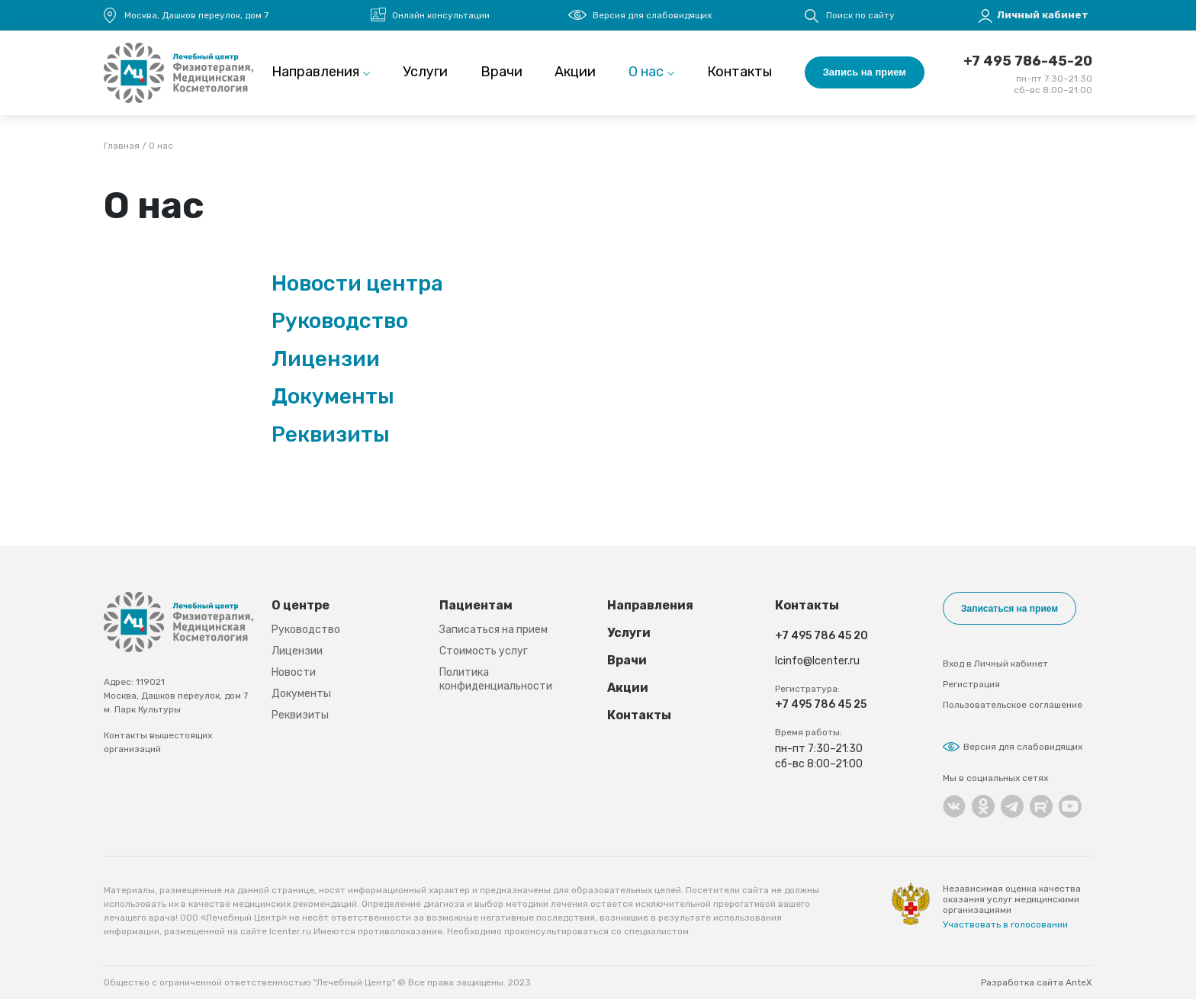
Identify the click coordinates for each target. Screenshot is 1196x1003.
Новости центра (357, 288)
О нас (646, 74)
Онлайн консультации (441, 15)
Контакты (739, 74)
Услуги (425, 74)
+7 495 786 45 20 (821, 641)
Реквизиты (331, 440)
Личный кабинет (1042, 15)
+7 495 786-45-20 (1027, 64)
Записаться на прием (493, 635)
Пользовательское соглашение (1012, 708)
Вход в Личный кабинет (995, 667)
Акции (575, 74)
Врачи (501, 74)
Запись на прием (864, 75)
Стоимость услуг (483, 657)
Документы (333, 402)
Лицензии (326, 364)
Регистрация (971, 688)
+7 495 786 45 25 (820, 710)
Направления (315, 74)
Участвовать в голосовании (1005, 928)
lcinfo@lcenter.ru (817, 667)
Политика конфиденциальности (495, 685)
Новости (294, 678)
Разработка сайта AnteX (1036, 986)
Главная (122, 151)
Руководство (340, 326)
